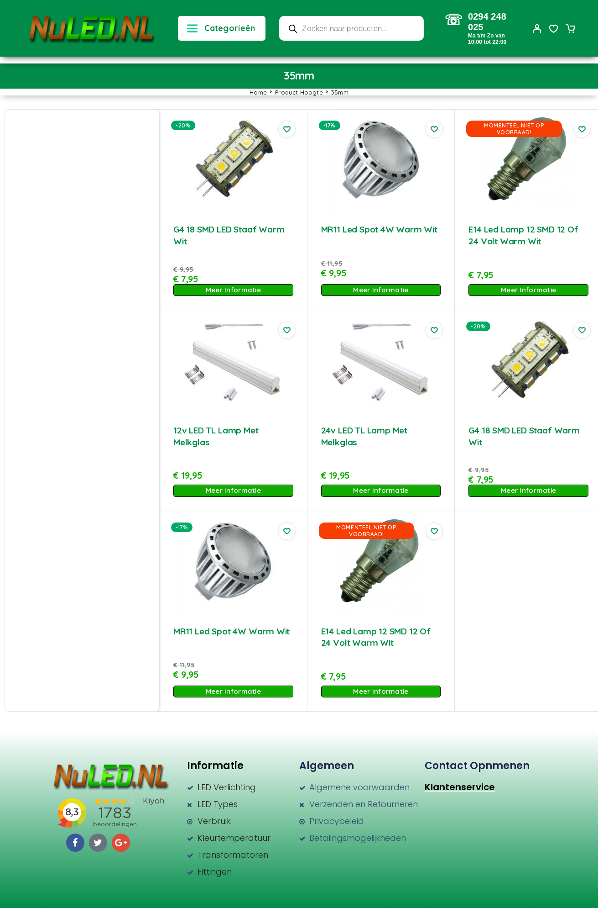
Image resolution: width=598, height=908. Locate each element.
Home (258, 92)
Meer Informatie (233, 289)
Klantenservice (460, 787)
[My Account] (537, 28)
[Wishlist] (554, 29)
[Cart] (570, 29)
